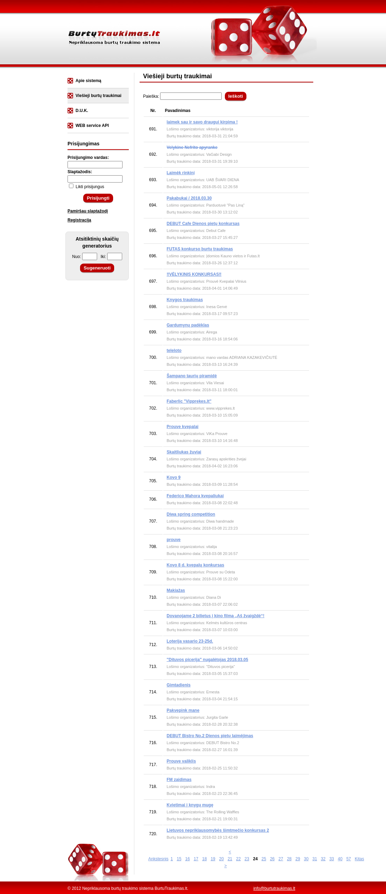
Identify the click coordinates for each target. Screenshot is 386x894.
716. (153, 742)
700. (153, 357)
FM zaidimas (179, 779)
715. (153, 717)
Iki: (111, 256)
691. (153, 129)
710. (153, 597)
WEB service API (92, 125)
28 (289, 858)
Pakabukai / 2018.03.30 (189, 198)
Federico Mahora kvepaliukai (195, 495)
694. (153, 205)
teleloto (174, 350)
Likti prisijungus (86, 186)
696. (153, 255)
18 (204, 858)
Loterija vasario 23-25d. (190, 641)
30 (306, 858)
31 (314, 858)
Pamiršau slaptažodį (88, 211)
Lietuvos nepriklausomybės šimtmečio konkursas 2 (218, 830)
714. (153, 692)
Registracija (79, 220)
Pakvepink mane (183, 710)
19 (213, 858)
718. (153, 786)
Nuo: (84, 256)
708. (153, 546)
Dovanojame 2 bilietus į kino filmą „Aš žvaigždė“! (216, 615)
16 (187, 858)
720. (153, 833)
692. (153, 154)
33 (331, 858)
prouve (174, 539)
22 (238, 858)
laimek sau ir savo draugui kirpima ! (202, 122)
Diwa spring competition (191, 514)
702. (153, 408)
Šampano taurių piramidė (192, 375)
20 (221, 858)
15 (179, 858)
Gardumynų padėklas (188, 325)
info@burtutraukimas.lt (274, 888)
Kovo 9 (174, 477)
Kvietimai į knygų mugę (190, 805)
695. (153, 230)
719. (153, 812)
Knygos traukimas (185, 299)
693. (153, 179)
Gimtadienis (179, 685)
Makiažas (176, 590)
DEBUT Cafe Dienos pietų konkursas (203, 223)
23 (247, 858)
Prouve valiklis (181, 761)
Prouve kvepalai (182, 426)
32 (323, 858)
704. (153, 459)
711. (153, 622)
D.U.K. (82, 110)
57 (348, 858)
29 (298, 858)
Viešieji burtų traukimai (98, 95)
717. (153, 764)
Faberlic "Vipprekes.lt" (189, 401)
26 (272, 858)
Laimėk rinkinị (181, 172)
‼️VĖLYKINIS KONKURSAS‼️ (194, 274)
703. (153, 433)
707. (153, 521)
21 (230, 858)
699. (153, 332)
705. (153, 480)
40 (340, 858)
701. (153, 382)
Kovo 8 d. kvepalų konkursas (195, 565)
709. (153, 572)
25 (263, 858)
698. (153, 306)
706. (153, 499)
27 (280, 858)
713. (153, 666)
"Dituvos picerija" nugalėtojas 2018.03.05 (207, 659)
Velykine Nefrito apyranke (192, 147)
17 (196, 858)
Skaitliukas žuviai (184, 452)
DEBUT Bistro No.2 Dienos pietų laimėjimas (210, 735)
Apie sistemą (88, 80)
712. (153, 644)
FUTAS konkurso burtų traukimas (200, 249)
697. (153, 281)
